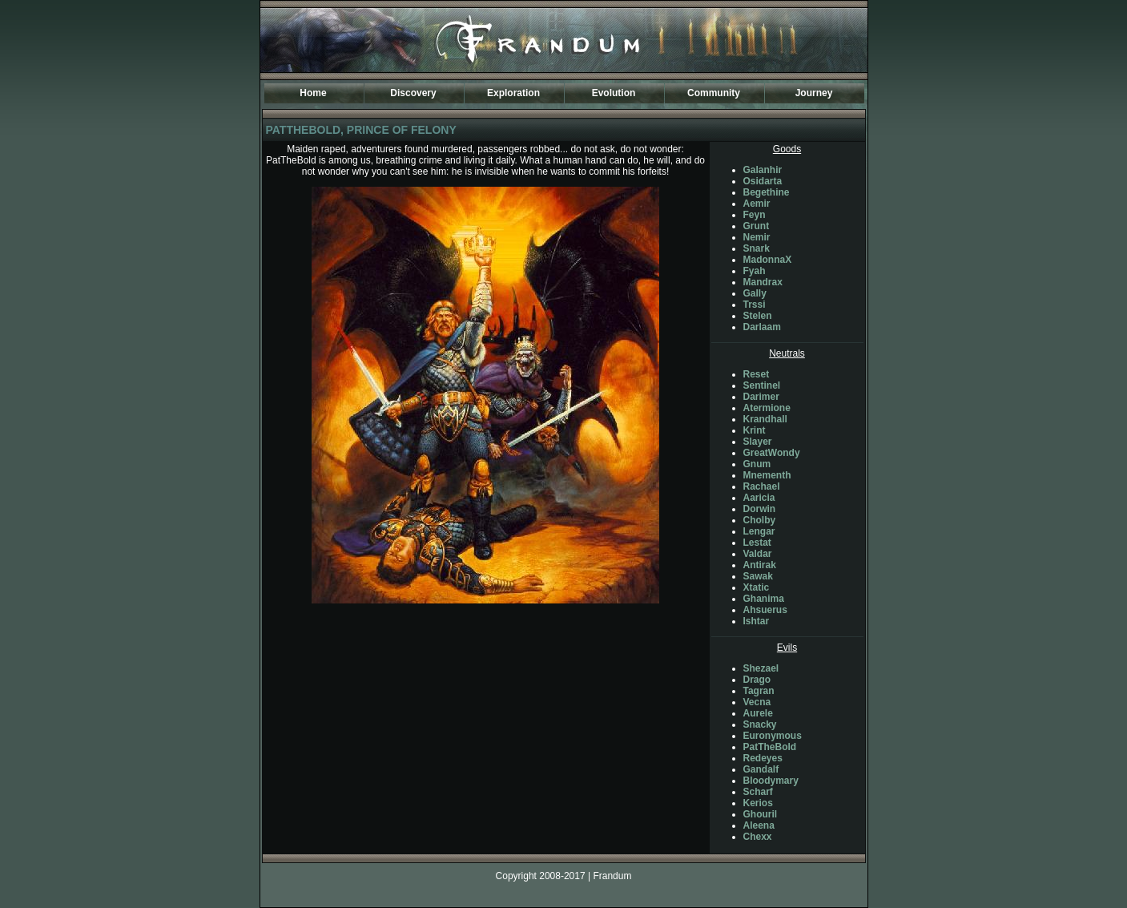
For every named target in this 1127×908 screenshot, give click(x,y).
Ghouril (760, 814)
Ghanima (763, 598)
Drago (757, 679)
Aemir (757, 203)
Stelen (757, 315)
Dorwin (759, 509)
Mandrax (763, 282)
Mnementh (767, 475)
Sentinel (762, 385)
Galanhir (763, 170)
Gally (755, 293)
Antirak (759, 565)
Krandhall (765, 419)
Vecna (757, 702)
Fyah (754, 270)
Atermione (767, 408)
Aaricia (759, 497)
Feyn (754, 214)
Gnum (757, 464)
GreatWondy (771, 452)
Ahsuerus (765, 609)
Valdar (757, 553)
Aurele (758, 713)
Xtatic (756, 587)
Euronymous (772, 735)
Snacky (760, 724)
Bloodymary (771, 780)
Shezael (761, 668)
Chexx (757, 836)
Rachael (761, 486)
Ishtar (756, 621)
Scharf (758, 791)
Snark (756, 248)
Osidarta (763, 181)
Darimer (761, 396)
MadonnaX (767, 259)
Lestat (757, 542)
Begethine (766, 192)
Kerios (758, 803)
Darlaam (762, 327)
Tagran (759, 690)
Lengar (759, 531)
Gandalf (761, 769)
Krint (754, 430)
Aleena (759, 825)
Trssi (754, 304)
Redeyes (763, 758)
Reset (756, 374)
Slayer (757, 441)
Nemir (757, 237)
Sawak (758, 576)
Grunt (756, 226)
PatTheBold (770, 747)
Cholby (759, 520)
